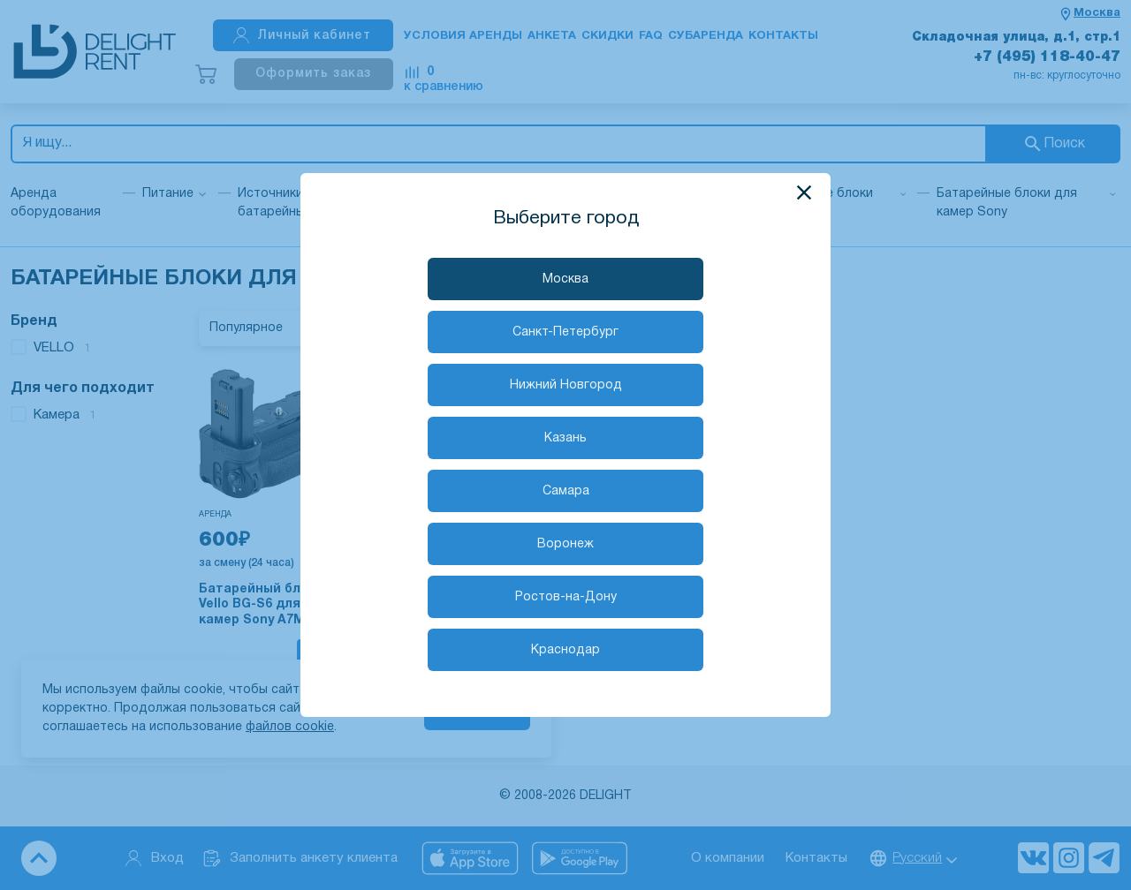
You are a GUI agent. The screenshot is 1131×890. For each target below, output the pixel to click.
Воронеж (565, 544)
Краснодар (565, 650)
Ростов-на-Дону (566, 597)
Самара (566, 491)
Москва (565, 279)
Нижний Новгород (566, 385)
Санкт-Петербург (565, 332)
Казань (565, 438)
